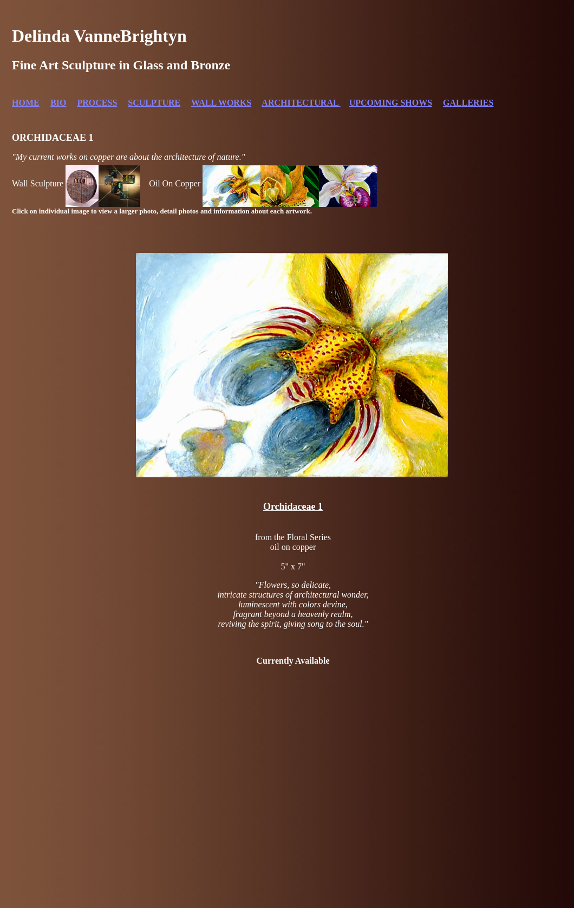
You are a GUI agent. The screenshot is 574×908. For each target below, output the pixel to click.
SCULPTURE (154, 102)
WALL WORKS (221, 102)
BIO (58, 102)
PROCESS (97, 102)
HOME (26, 102)
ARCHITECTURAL (301, 102)
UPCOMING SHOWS (390, 102)
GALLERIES (468, 102)
